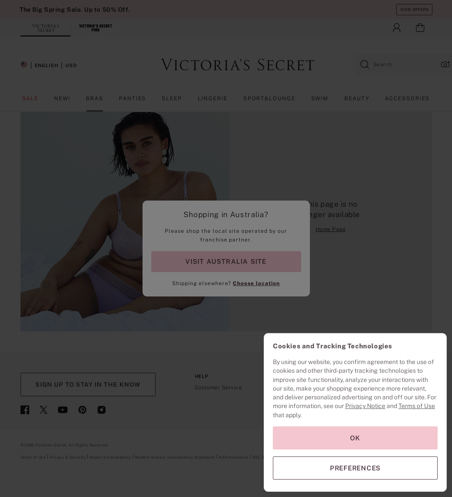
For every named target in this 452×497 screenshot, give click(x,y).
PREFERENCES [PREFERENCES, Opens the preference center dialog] (355, 468)
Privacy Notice (365, 405)
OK (355, 438)
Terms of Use (416, 405)
